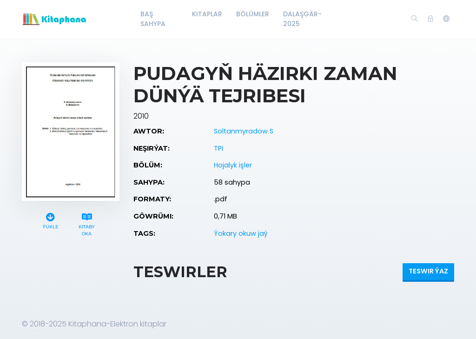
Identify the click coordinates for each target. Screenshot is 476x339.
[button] (446, 19)
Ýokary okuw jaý (241, 233)
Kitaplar (207, 14)
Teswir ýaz (428, 271)
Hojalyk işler (233, 165)
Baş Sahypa (152, 18)
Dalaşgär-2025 (302, 18)
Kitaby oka (86, 223)
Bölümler (252, 14)
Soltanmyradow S (243, 131)
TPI (218, 148)
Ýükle (50, 219)
